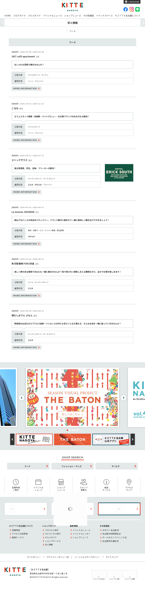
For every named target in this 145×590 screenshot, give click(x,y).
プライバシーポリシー (56, 557)
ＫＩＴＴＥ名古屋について (127, 15)
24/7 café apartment (23, 56)
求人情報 (49, 544)
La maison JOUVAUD (23, 212)
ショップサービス (53, 541)
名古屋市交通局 (109, 541)
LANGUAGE (133, 2)
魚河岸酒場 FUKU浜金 (23, 263)
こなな (15, 108)
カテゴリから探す (53, 533)
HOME (8, 15)
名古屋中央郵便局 (110, 533)
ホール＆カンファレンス (113, 537)
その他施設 (88, 15)
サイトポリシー (34, 557)
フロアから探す (52, 530)
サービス (116, 466)
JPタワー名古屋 (109, 530)
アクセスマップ (129, 485)
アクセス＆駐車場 (20, 533)
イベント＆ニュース (52, 15)
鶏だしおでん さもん (22, 315)
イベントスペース (104, 15)
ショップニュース (72, 15)
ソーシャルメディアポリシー (87, 557)
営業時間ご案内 (16, 485)
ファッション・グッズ (71, 466)
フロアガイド (19, 15)
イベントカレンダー (81, 533)
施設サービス (106, 485)
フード (72, 31)
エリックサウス (19, 160)
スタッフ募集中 (83, 485)
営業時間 (16, 530)
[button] (67, 430)
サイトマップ (112, 557)
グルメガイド (34, 15)
